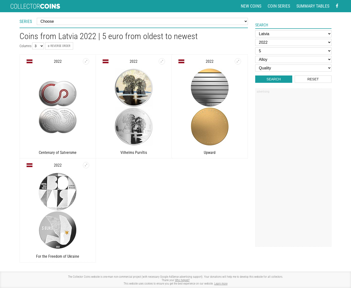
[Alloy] (293, 59)
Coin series (279, 6)
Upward (209, 152)
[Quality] (293, 68)
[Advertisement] (293, 169)
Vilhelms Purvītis (133, 152)
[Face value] (293, 50)
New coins (251, 6)
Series (26, 21)
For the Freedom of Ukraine (57, 256)
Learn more (220, 283)
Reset (313, 79)
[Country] (293, 33)
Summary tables (312, 6)
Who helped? (182, 280)
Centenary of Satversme (58, 152)
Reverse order (59, 46)
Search (274, 79)
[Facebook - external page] (337, 6)
